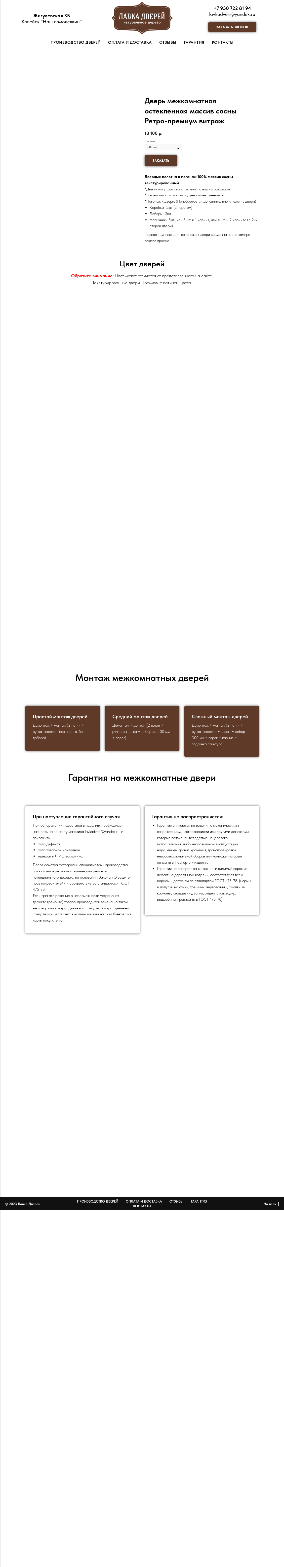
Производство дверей (97, 1201)
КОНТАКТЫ (223, 42)
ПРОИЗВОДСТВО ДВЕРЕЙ (76, 42)
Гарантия (199, 1201)
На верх (271, 1204)
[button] (232, 27)
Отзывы (176, 1201)
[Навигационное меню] (8, 58)
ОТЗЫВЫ (167, 42)
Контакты (142, 1206)
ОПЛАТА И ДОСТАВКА (130, 42)
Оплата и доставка (144, 1201)
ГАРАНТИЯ (194, 42)
